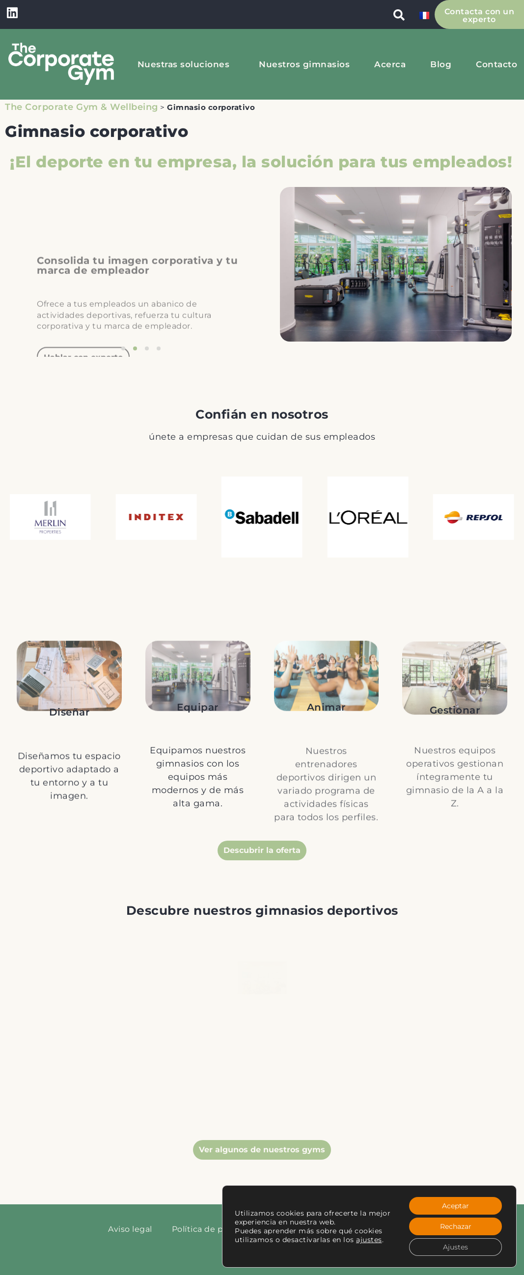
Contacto (496, 64)
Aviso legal (130, 1229)
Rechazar (455, 1226)
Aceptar (455, 1205)
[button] (399, 14)
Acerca (390, 64)
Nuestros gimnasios (304, 64)
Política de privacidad (216, 1229)
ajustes (369, 1239)
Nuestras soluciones (186, 64)
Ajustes (455, 1247)
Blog (440, 64)
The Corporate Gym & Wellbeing (81, 107)
